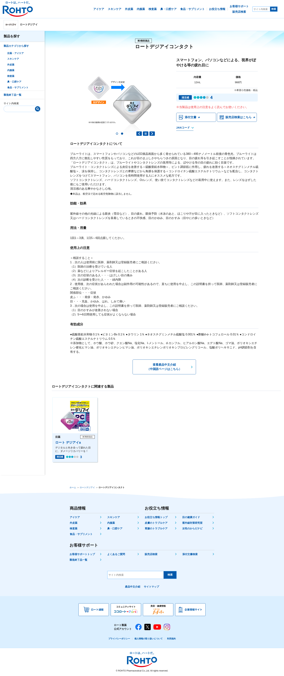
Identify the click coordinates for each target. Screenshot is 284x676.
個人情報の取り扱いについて (148, 638)
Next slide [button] (152, 133)
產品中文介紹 (132, 586)
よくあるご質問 (116, 554)
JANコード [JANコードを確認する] (183, 127)
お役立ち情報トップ (156, 517)
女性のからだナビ (192, 528)
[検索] (37, 108)
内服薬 (10, 70)
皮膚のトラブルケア (156, 522)
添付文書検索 (190, 554)
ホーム (73, 487)
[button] (117, 134)
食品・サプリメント (17, 87)
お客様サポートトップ (82, 554)
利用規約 (171, 638)
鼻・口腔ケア (14, 81)
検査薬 (10, 76)
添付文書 (190, 117)
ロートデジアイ (87, 487)
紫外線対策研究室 (192, 522)
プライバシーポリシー (119, 638)
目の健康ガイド (191, 517)
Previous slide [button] (139, 133)
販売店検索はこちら (238, 117)
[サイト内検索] (261, 9)
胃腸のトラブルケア (156, 528)
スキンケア (13, 58)
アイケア (75, 517)
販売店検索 (151, 554)
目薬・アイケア (15, 53)
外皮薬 (10, 64)
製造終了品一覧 (12, 94)
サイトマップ (151, 586)
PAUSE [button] (145, 133)
